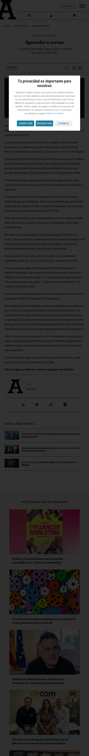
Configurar (63, 123)
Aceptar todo (25, 123)
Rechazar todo (44, 123)
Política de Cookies (55, 113)
